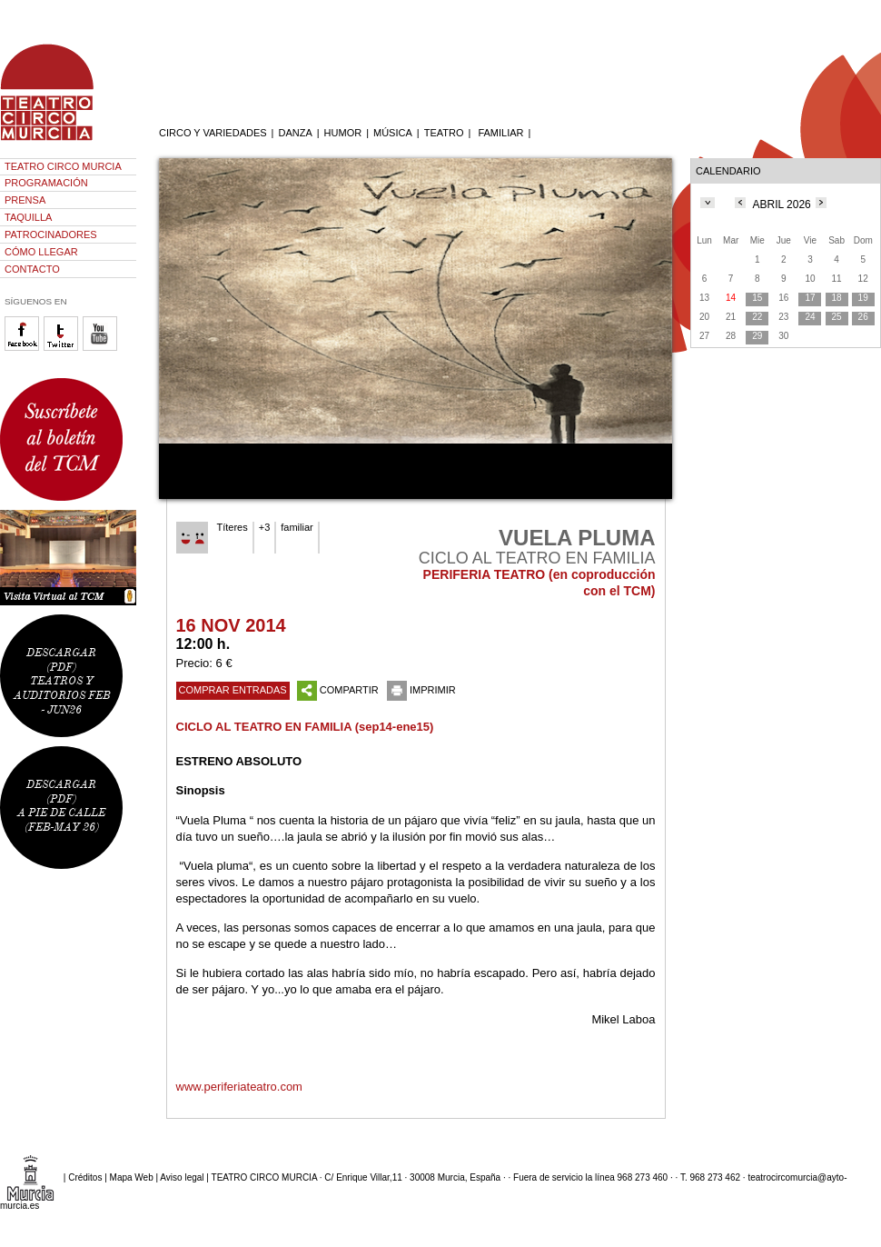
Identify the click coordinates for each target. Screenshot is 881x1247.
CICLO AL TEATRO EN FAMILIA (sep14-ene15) (305, 726)
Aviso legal (181, 1177)
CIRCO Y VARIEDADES (213, 132)
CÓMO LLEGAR (41, 251)
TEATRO (444, 132)
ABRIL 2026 (782, 204)
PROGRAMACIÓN (46, 182)
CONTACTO (32, 269)
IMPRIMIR (421, 689)
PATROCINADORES (51, 234)
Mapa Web (131, 1177)
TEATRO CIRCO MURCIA (63, 166)
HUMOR (343, 132)
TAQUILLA (28, 217)
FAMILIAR (500, 132)
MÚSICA (392, 132)
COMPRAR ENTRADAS (233, 689)
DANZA (295, 132)
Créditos (85, 1177)
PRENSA (25, 200)
